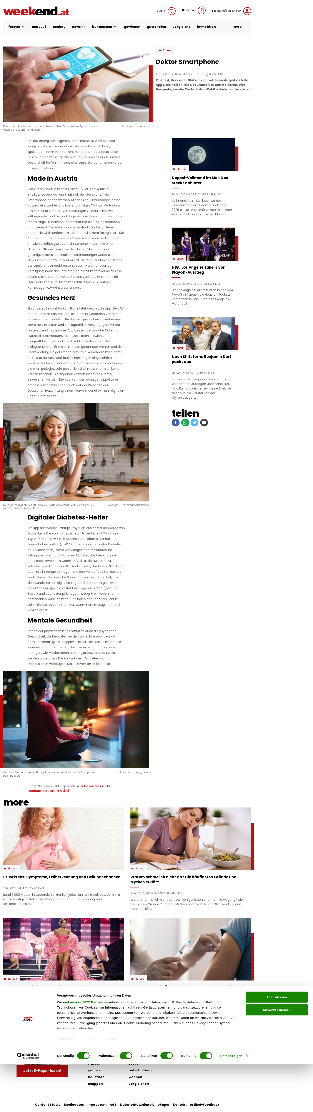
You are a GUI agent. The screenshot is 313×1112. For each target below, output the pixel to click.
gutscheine (156, 27)
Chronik (181, 169)
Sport (180, 258)
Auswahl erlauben (277, 1057)
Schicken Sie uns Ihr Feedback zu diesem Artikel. (69, 788)
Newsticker (194, 10)
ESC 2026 (39, 27)
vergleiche (182, 27)
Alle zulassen (276, 1045)
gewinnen (132, 27)
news (79, 27)
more (240, 26)
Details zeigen (231, 1103)
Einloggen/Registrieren (231, 11)
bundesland (104, 27)
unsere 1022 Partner (86, 1050)
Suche (166, 11)
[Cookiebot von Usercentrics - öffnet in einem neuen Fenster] (28, 1103)
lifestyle (16, 27)
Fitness (167, 50)
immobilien (206, 27)
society (59, 27)
